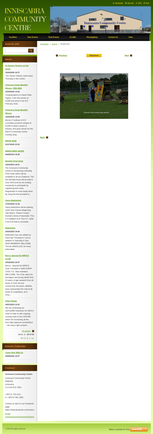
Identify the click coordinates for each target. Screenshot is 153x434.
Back (42, 137)
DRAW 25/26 (11, 141)
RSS (139, 3)
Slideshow (94, 55)
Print (147, 3)
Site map (130, 3)
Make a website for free (119, 429)
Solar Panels (11, 301)
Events (54, 44)
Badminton (10, 228)
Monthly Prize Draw (14, 161)
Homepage (44, 44)
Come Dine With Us (14, 352)
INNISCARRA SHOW (14, 151)
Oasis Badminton (13, 200)
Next (127, 55)
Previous (63, 55)
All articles (26, 331)
